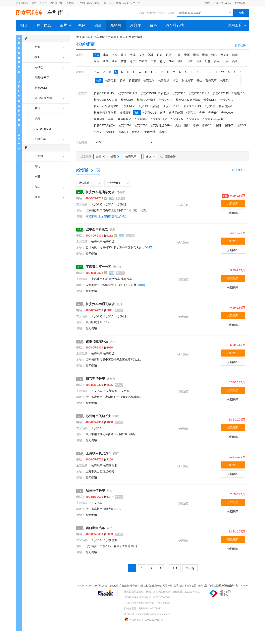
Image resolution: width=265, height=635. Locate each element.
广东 (160, 54)
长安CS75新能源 (104, 125)
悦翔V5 (241, 125)
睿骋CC (207, 125)
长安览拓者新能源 (105, 112)
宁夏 (153, 61)
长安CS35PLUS (104, 93)
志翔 (162, 131)
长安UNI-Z (128, 106)
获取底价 (232, 203)
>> (139, 2)
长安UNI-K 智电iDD (188, 99)
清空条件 (170, 156)
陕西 (171, 61)
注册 (216, 2)
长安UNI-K (165, 99)
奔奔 (202, 112)
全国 (82, 2)
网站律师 (167, 585)
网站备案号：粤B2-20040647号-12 (142, 608)
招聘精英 (202, 585)
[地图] (143, 210)
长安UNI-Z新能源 (149, 106)
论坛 (61, 2)
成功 (175, 80)
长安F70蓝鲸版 (146, 99)
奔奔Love (227, 112)
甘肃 (178, 54)
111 (175, 568)
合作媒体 (135, 585)
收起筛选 (242, 45)
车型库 (43, 2)
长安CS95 (127, 99)
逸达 (137, 112)
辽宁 (133, 61)
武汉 (125, 2)
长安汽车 (132, 156)
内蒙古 (143, 61)
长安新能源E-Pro (161, 125)
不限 (96, 54)
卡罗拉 (162, 12)
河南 (96, 61)
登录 (207, 2)
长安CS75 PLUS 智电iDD (229, 93)
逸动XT (136, 131)
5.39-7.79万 (237, 270)
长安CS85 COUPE (105, 99)
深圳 (111, 2)
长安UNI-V (226, 99)
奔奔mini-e (124, 119)
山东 (190, 61)
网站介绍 (103, 585)
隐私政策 (113, 585)
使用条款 (157, 585)
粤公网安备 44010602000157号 (143, 619)
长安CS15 (140, 119)
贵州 (187, 54)
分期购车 (232, 212)
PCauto (244, 585)
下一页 (190, 568)
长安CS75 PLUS (199, 93)
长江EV (224, 80)
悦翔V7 (98, 131)
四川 (180, 61)
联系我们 (178, 585)
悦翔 (218, 125)
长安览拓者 (226, 106)
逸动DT (111, 131)
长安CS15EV (158, 119)
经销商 (53, 2)
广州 (104, 2)
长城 (122, 80)
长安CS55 (192, 119)
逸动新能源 (176, 112)
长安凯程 (134, 80)
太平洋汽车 (83, 37)
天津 (133, 54)
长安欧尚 (149, 80)
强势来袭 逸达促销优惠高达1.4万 (106, 216)
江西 (114, 61)
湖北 (196, 54)
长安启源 (110, 80)
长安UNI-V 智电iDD (106, 106)
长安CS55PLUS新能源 (155, 93)
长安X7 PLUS (192, 106)
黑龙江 (224, 54)
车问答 (70, 2)
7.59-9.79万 (237, 494)
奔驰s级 (151, 12)
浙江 (235, 61)
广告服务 (124, 585)
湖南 (205, 54)
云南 (226, 61)
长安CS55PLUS (127, 93)
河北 (214, 54)
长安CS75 (178, 93)
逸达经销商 (135, 37)
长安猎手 (209, 106)
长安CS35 (176, 119)
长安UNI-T (209, 99)
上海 (96, 2)
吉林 (123, 61)
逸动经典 (150, 131)
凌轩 (187, 125)
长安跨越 (163, 80)
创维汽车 (187, 80)
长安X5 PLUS (171, 106)
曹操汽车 (211, 80)
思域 (141, 12)
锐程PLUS (149, 112)
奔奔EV (213, 112)
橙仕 (199, 80)
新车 (34, 2)
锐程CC (191, 112)
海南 (235, 54)
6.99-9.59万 (237, 195)
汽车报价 (99, 37)
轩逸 (171, 12)
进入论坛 (226, 2)
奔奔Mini (99, 119)
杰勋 (178, 125)
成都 (118, 2)
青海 (162, 61)
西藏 (217, 61)
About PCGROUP (87, 585)
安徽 (142, 54)
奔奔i (111, 119)
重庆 (123, 54)
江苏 (105, 61)
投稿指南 (146, 585)
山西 (199, 61)
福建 (151, 54)
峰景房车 (125, 112)
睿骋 (196, 125)
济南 (132, 2)
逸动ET (123, 131)
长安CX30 (140, 125)
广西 (169, 54)
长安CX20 (124, 125)
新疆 (208, 61)
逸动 (162, 112)
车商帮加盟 (190, 585)
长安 (99, 80)
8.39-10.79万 (237, 233)
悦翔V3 (228, 125)
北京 (89, 2)
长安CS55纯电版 (212, 119)
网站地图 (213, 585)
